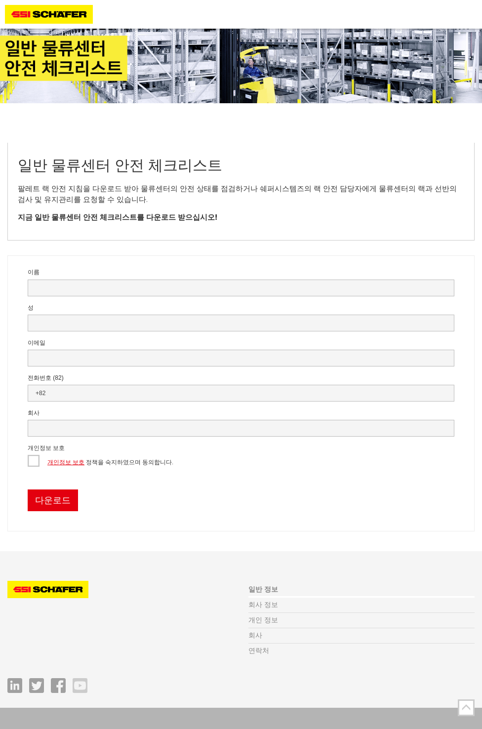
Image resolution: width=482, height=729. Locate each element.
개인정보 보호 (46, 448)
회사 (34, 412)
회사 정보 (263, 605)
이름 (34, 272)
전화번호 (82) (46, 377)
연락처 (258, 651)
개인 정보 (263, 620)
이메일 (36, 342)
